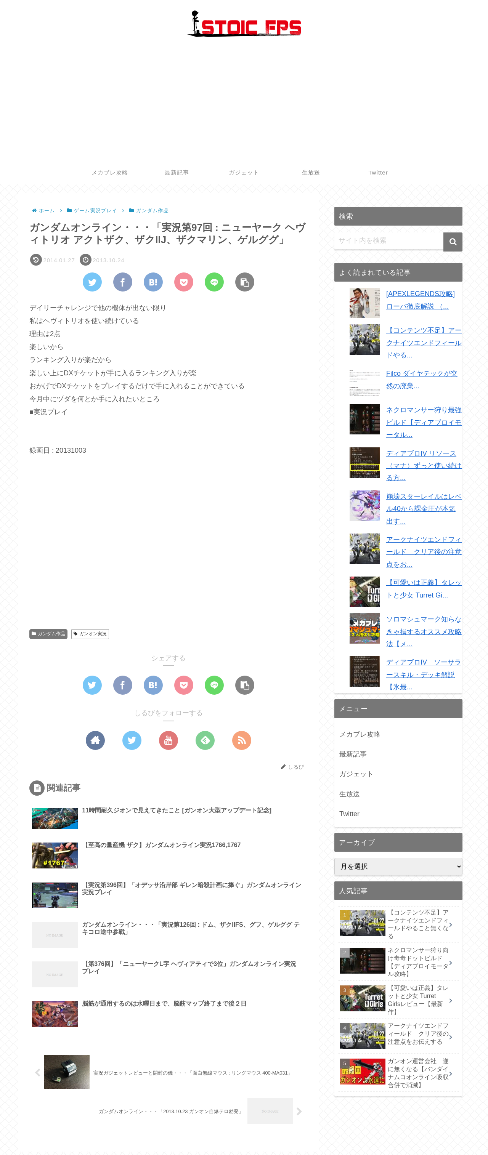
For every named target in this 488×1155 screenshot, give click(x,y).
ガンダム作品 (48, 633)
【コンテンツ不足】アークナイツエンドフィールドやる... (424, 343)
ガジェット (356, 774)
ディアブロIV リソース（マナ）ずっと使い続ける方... (424, 466)
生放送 (349, 794)
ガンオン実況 (90, 633)
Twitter (349, 814)
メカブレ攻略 (359, 734)
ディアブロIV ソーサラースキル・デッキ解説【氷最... (423, 674)
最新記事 (353, 754)
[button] (452, 242)
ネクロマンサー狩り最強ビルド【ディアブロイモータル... (424, 422)
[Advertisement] (244, 104)
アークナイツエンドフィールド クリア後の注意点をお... (424, 552)
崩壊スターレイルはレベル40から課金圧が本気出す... (424, 509)
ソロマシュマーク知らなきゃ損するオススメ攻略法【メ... (424, 631)
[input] (398, 240)
